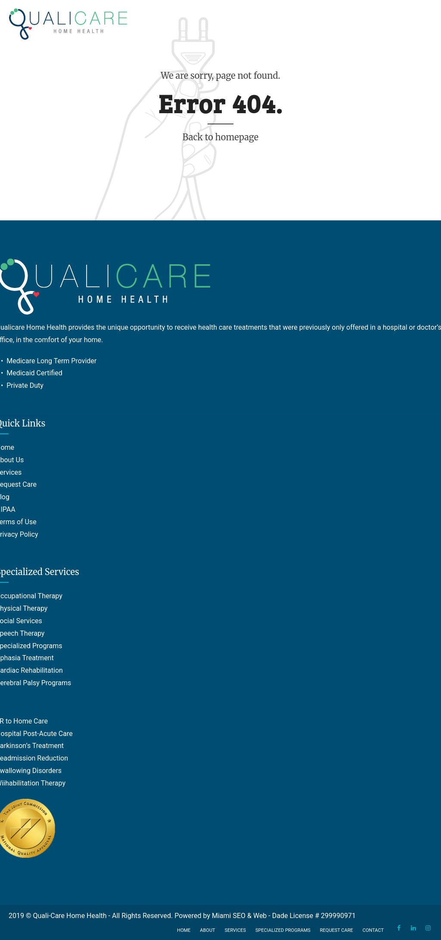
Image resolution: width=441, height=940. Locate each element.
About (207, 930)
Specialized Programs (283, 930)
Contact (373, 930)
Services (235, 930)
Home (183, 930)
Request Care (336, 930)
